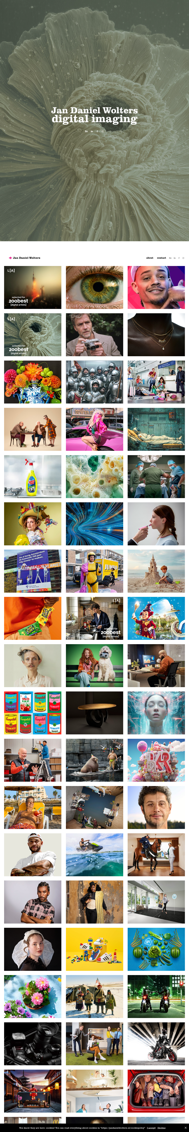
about (149, 257)
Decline (162, 1127)
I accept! (151, 1127)
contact (161, 257)
